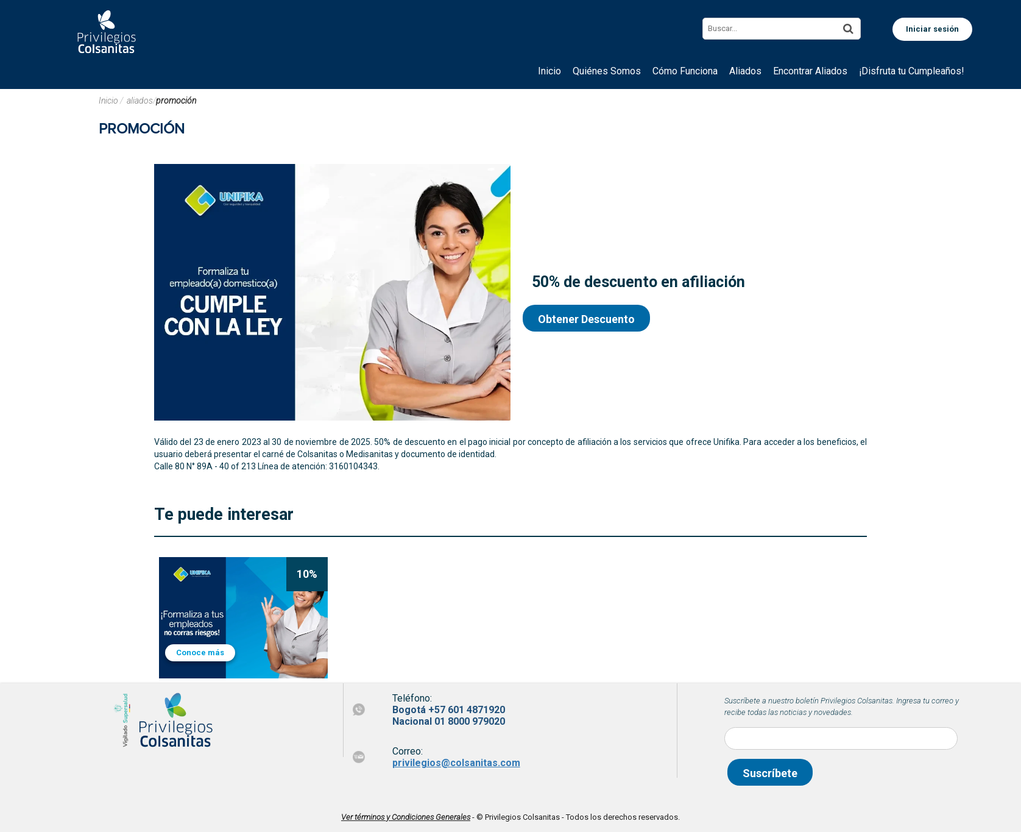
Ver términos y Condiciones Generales (405, 817)
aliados (140, 100)
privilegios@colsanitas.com (456, 763)
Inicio (109, 100)
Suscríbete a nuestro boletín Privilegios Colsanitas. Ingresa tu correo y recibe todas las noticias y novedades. (841, 706)
